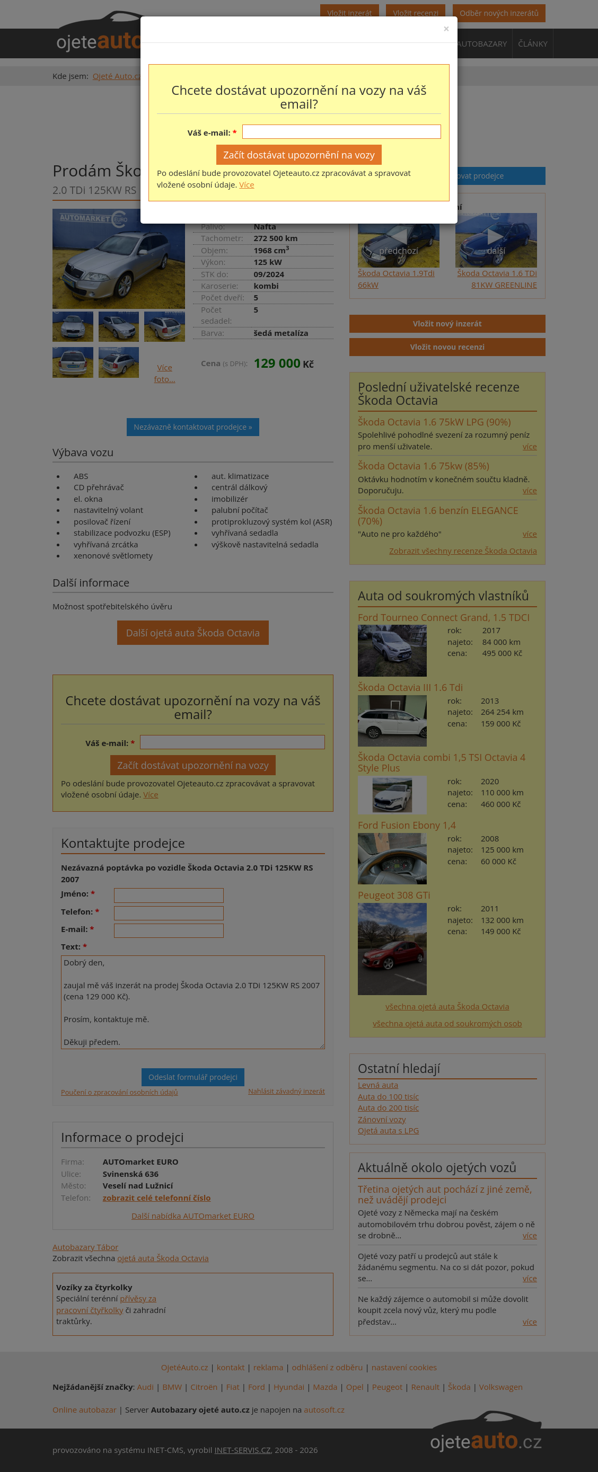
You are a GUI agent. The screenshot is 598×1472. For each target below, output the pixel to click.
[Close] (446, 28)
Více (246, 184)
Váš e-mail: (209, 132)
